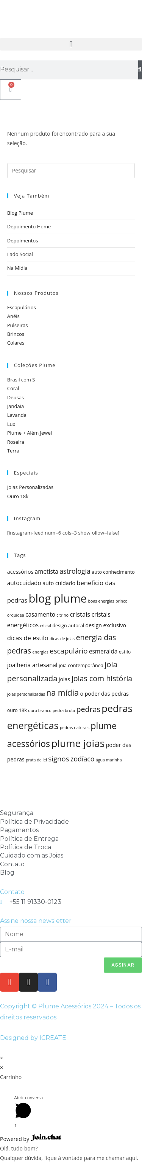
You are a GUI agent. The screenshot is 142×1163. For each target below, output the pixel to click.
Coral (13, 388)
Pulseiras (17, 325)
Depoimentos (22, 240)
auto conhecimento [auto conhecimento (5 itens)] (113, 572)
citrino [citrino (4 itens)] (62, 615)
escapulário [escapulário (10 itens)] (68, 650)
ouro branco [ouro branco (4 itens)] (39, 710)
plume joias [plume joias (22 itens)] (78, 743)
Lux (11, 424)
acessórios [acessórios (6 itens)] (20, 571)
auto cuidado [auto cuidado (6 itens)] (58, 583)
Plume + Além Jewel (29, 432)
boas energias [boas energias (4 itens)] (101, 601)
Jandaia (15, 406)
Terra (13, 450)
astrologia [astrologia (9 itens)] (75, 571)
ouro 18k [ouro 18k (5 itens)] (17, 710)
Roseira (15, 441)
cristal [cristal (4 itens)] (45, 625)
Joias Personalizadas (30, 487)
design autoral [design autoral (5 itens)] (68, 625)
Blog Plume (20, 212)
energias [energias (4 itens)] (40, 652)
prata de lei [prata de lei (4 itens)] (36, 760)
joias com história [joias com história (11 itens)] (102, 678)
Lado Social (20, 254)
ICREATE (52, 1037)
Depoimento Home (29, 226)
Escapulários (21, 307)
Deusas (15, 397)
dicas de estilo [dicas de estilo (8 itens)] (27, 637)
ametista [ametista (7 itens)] (46, 572)
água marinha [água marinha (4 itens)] (109, 760)
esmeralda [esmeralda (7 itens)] (103, 651)
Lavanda (17, 414)
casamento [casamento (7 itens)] (40, 615)
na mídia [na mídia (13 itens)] (62, 692)
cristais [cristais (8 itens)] (80, 614)
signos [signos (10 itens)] (58, 758)
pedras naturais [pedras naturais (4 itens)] (74, 727)
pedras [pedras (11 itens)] (88, 709)
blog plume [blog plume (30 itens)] (58, 598)
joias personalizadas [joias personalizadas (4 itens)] (26, 694)
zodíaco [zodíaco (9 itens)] (82, 758)
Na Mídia (17, 267)
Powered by (30, 1138)
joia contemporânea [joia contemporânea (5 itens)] (81, 665)
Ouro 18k (17, 496)
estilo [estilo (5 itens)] (125, 652)
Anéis (13, 316)
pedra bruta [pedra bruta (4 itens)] (64, 710)
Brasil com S (21, 379)
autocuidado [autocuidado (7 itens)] (24, 583)
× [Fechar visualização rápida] (1, 1058)
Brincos (15, 334)
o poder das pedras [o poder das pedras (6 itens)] (104, 693)
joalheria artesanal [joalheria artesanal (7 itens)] (32, 665)
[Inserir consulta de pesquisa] (71, 170)
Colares (15, 342)
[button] (71, 44)
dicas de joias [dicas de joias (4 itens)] (62, 638)
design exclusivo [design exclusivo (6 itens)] (105, 625)
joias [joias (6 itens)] (64, 679)
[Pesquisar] (140, 69)
